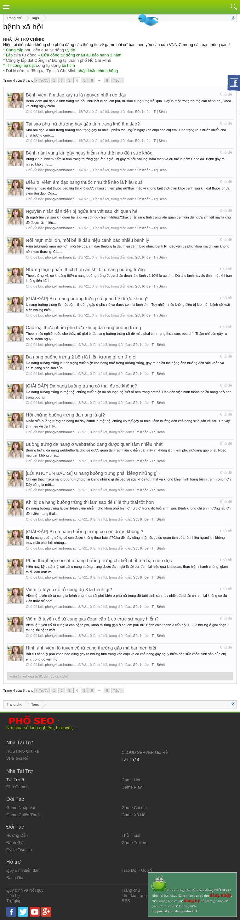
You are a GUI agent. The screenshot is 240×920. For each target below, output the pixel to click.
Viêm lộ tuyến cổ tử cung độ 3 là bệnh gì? (69, 589)
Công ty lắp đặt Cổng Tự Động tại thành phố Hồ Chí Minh (58, 60)
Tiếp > (117, 80)
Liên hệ (13, 895)
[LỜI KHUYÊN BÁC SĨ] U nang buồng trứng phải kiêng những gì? (93, 473)
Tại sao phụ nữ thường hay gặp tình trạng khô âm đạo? (83, 123)
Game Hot (131, 779)
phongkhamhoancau (61, 112)
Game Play (132, 787)
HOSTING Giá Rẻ (22, 751)
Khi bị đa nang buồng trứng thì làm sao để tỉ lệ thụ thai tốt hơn (90, 502)
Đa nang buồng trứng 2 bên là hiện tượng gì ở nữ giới (81, 356)
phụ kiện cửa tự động (44, 50)
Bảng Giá (14, 877)
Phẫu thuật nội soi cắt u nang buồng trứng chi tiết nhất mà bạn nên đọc (99, 560)
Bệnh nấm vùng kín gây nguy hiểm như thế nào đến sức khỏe (89, 152)
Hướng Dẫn (17, 835)
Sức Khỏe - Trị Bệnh (151, 112)
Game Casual (134, 807)
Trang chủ (131, 890)
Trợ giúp (13, 900)
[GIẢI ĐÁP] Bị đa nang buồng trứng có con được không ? (84, 531)
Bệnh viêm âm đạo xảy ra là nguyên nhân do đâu (76, 94)
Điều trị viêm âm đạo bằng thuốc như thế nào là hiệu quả (84, 182)
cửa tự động (25, 55)
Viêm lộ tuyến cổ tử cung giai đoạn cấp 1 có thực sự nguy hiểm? (92, 618)
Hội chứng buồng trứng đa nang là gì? (65, 414)
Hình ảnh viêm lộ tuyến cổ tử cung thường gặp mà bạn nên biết (91, 647)
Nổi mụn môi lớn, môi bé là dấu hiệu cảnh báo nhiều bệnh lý (87, 240)
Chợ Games (17, 786)
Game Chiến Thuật (23, 814)
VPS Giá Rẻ (17, 758)
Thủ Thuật (131, 835)
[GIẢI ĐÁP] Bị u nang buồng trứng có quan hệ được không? (87, 298)
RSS (126, 900)
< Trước (42, 80)
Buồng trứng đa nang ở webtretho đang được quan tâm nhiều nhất (94, 444)
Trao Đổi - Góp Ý (137, 870)
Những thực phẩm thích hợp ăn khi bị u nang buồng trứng (85, 269)
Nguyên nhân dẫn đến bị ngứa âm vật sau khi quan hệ (81, 211)
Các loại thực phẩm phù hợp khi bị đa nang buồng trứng (83, 327)
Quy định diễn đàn (22, 870)
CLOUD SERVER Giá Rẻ (145, 752)
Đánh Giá (15, 842)
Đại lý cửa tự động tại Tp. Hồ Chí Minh (41, 70)
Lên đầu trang (134, 895)
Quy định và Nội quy (24, 890)
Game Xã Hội (134, 814)
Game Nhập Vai (20, 807)
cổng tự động (48, 65)
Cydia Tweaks (19, 849)
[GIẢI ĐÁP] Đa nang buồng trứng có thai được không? (81, 385)
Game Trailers (134, 842)
